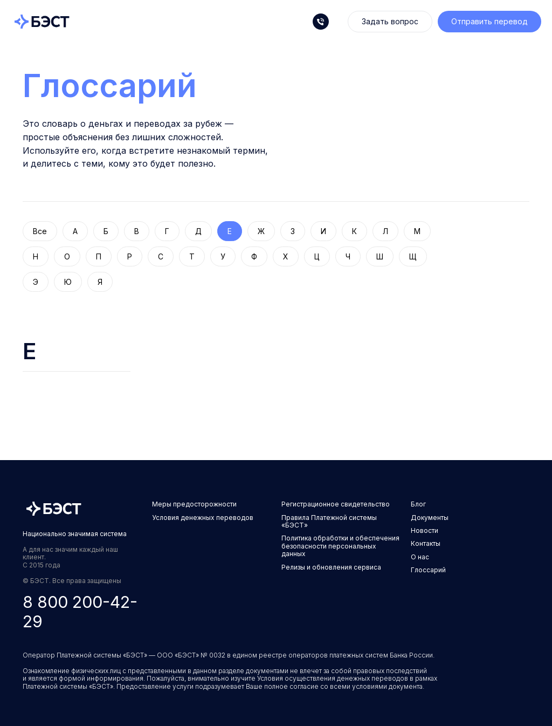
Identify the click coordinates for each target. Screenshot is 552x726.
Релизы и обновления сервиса (331, 567)
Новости (424, 530)
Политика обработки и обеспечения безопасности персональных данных (340, 546)
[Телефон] (321, 21)
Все (40, 231)
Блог (418, 504)
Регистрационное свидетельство (335, 504)
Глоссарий (110, 85)
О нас (420, 557)
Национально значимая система (75, 534)
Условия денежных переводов (202, 517)
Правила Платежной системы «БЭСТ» (329, 521)
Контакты (425, 543)
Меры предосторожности (194, 504)
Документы (429, 517)
